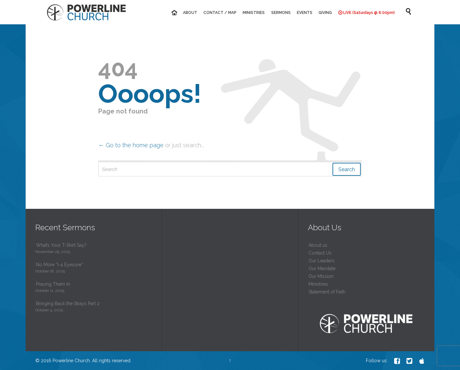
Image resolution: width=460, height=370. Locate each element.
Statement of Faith (327, 291)
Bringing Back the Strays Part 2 (68, 303)
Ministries (318, 284)
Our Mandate (322, 268)
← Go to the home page (130, 145)
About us (318, 245)
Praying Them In (53, 284)
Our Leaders (321, 260)
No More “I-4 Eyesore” (59, 264)
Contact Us (320, 253)
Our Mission (321, 276)
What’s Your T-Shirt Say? (61, 245)
